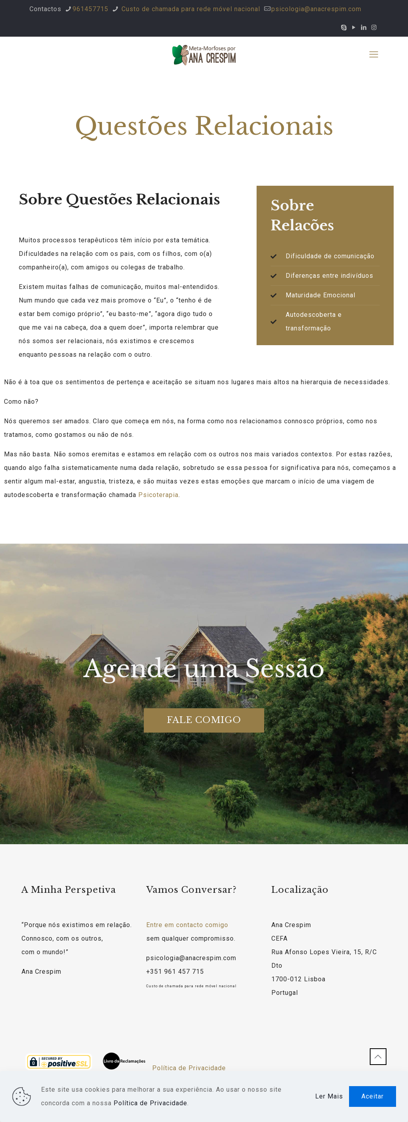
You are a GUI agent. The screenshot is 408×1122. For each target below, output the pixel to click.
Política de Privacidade (189, 1068)
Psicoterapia (158, 495)
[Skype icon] (344, 27)
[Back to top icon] (378, 1056)
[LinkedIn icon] (364, 27)
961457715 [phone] (90, 9)
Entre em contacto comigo (187, 925)
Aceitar (372, 1096)
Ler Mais (329, 1096)
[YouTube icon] (354, 27)
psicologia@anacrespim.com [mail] (316, 9)
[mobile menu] (374, 54)
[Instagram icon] (374, 27)
